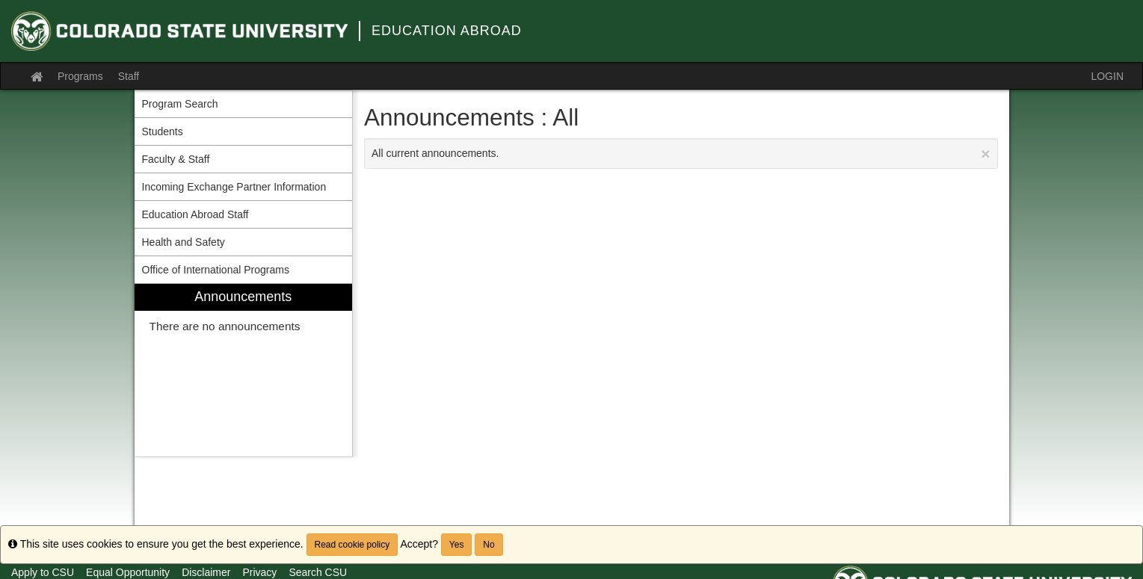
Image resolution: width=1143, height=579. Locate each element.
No (488, 544)
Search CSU (318, 572)
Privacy (259, 572)
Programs (80, 76)
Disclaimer (206, 572)
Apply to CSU (42, 572)
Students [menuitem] (162, 131)
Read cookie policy (352, 544)
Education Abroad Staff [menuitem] (195, 214)
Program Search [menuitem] (180, 104)
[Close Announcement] (985, 153)
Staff (129, 76)
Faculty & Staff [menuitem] (176, 159)
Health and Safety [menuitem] (183, 242)
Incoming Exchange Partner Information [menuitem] (234, 187)
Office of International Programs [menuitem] (215, 270)
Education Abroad (447, 30)
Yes (456, 544)
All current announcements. (681, 153)
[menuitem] (244, 370)
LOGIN (1107, 76)
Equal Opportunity (128, 572)
